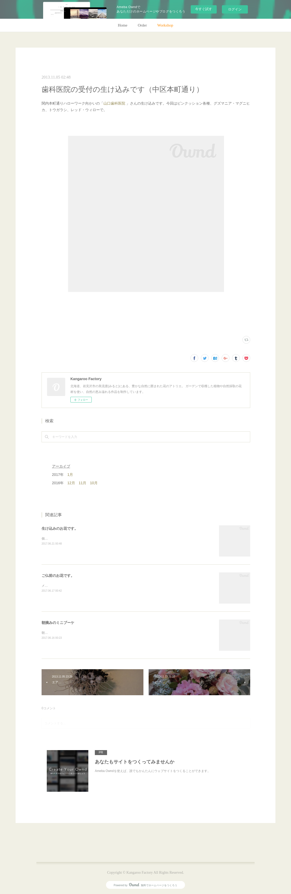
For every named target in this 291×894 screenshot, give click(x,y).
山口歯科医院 (114, 103)
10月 (94, 483)
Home (123, 25)
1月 (70, 474)
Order (142, 25)
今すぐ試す (203, 9)
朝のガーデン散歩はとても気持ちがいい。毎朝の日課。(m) (83, 633)
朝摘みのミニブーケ (58, 623)
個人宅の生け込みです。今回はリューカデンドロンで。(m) (83, 538)
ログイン (235, 9)
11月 (83, 483)
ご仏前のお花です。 (58, 575)
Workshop (165, 25)
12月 (71, 483)
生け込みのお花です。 (60, 528)
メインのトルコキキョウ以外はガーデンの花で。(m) (78, 586)
